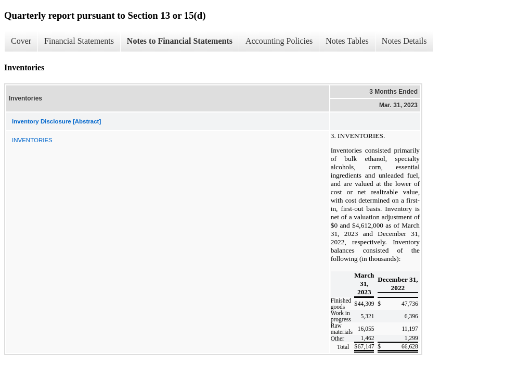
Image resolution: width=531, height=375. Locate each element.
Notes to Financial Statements (179, 40)
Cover (21, 40)
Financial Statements (79, 40)
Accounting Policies (279, 40)
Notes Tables (347, 40)
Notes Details (404, 40)
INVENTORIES (32, 140)
